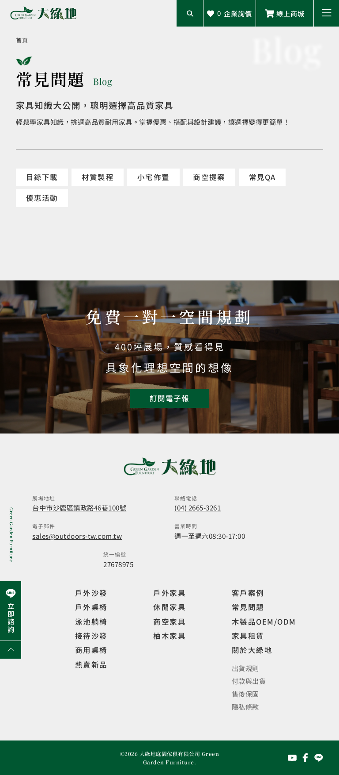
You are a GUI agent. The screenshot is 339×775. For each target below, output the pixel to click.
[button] (326, 13)
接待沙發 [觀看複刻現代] (91, 635)
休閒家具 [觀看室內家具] (169, 607)
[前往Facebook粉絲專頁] (305, 757)
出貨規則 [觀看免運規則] (245, 668)
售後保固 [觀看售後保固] (245, 693)
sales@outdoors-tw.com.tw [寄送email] (77, 536)
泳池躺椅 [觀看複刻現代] (91, 621)
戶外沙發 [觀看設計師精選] (91, 592)
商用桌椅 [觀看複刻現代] (91, 650)
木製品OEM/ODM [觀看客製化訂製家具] (264, 621)
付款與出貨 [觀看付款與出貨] (249, 681)
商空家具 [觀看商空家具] (169, 621)
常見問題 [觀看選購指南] (248, 607)
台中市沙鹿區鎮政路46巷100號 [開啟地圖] (79, 507)
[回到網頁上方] (10, 650)
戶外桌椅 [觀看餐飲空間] (91, 607)
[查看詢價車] (229, 13)
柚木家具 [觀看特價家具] (169, 635)
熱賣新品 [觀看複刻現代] (91, 664)
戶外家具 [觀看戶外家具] (169, 592)
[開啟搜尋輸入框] (190, 13)
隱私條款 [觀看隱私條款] (245, 706)
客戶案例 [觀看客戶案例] (248, 592)
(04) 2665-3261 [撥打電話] (197, 507)
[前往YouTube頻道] (292, 757)
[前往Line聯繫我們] (318, 757)
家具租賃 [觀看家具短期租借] (248, 635)
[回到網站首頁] (43, 13)
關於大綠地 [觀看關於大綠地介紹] (252, 650)
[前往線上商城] (284, 13)
